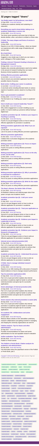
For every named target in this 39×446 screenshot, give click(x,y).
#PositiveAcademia (6, 8)
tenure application (31, 434)
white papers (29, 372)
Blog (14, 8)
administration (17, 378)
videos (22, 372)
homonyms (13, 398)
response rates (24, 429)
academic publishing (20, 375)
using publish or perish (21, 436)
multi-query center (17, 413)
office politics (12, 416)
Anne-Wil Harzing (15, 22)
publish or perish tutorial (30, 421)
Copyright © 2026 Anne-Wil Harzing (10, 356)
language (26, 408)
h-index (3, 398)
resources (16, 429)
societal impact (14, 434)
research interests (6, 426)
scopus (25, 431)
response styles (5, 431)
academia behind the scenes (8, 364)
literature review (5, 411)
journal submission (6, 408)
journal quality (18, 406)
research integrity (27, 423)
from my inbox (27, 366)
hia (8, 398)
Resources (29, 6)
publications (25, 418)
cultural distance (6, 390)
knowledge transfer (17, 408)
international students (19, 403)
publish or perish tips (24, 369)
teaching (22, 434)
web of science (31, 436)
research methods (17, 426)
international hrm (26, 401)
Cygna (35, 6)
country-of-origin (6, 388)
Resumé (10, 6)
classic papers (5, 366)
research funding (17, 423)
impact (35, 398)
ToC (17, 8)
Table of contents (13, 12)
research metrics (27, 426)
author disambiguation (28, 378)
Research (15, 6)
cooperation (29, 385)
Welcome (4, 6)
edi (2, 393)
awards (12, 380)
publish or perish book (17, 421)
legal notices (34, 408)
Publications (22, 6)
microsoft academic (6, 413)
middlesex (4, 369)
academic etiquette (22, 364)
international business (14, 401)
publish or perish (6, 421)
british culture (17, 383)
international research (7, 403)
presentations (5, 418)
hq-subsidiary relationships (25, 398)
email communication (20, 393)
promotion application (15, 418)
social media (32, 431)
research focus (5, 372)
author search (5, 380)
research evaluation (6, 423)
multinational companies (29, 413)
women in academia (6, 439)
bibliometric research (7, 383)
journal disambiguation (7, 406)
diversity (32, 390)
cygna (20, 366)
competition (14, 385)
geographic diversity (21, 395)
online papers (20, 416)
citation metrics (5, 385)
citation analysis (31, 383)
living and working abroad (18, 411)
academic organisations (7, 375)
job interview (30, 403)
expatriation (30, 393)
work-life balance (18, 439)
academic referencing (7, 378)
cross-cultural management (24, 388)
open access (29, 416)
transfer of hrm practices (7, 436)
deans (26, 390)
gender (3, 395)
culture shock (15, 390)
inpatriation (4, 401)
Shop (20, 8)
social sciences (5, 434)
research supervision (7, 429)
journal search (26, 406)
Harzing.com (4, 12)
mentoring (28, 411)
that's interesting (15, 372)
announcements (32, 364)
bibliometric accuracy (21, 380)
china (23, 383)
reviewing (19, 431)
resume (13, 431)
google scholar (31, 395)
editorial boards (9, 393)
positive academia (13, 369)
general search (10, 395)
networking (4, 416)
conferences (14, 366)
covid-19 (14, 388)
